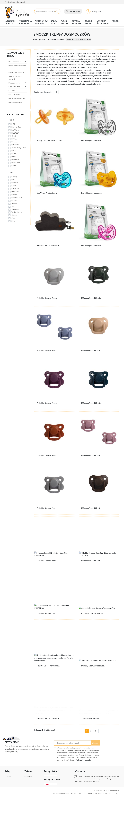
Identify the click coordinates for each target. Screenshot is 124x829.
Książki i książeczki (89, 22)
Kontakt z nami (74, 12)
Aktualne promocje (94, 2)
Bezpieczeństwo (14, 87)
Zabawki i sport (55, 22)
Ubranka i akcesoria (76, 22)
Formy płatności (11, 780)
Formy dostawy (10, 783)
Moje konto (28, 801)
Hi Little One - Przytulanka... (48, 246)
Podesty (12, 91)
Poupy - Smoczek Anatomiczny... (50, 141)
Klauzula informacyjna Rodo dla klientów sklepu (31, 785)
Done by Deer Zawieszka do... (93, 666)
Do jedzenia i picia (15, 62)
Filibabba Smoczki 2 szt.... (47, 298)
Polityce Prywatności (83, 760)
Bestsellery (115, 2)
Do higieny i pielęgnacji (17, 99)
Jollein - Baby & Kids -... (90, 719)
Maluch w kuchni (14, 83)
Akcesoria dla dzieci (10, 22)
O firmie (82, 2)
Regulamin (28, 776)
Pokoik (115, 21)
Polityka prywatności (32, 780)
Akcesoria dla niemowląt (25, 22)
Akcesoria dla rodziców (41, 22)
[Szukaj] (47, 11)
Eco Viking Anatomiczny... (91, 141)
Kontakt (27, 804)
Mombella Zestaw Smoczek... (92, 613)
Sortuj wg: (38, 92)
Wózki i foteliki (64, 22)
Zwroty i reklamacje (12, 786)
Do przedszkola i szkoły (17, 66)
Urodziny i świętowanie (103, 22)
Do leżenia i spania (15, 103)
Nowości (106, 2)
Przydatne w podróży (16, 73)
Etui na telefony (14, 95)
